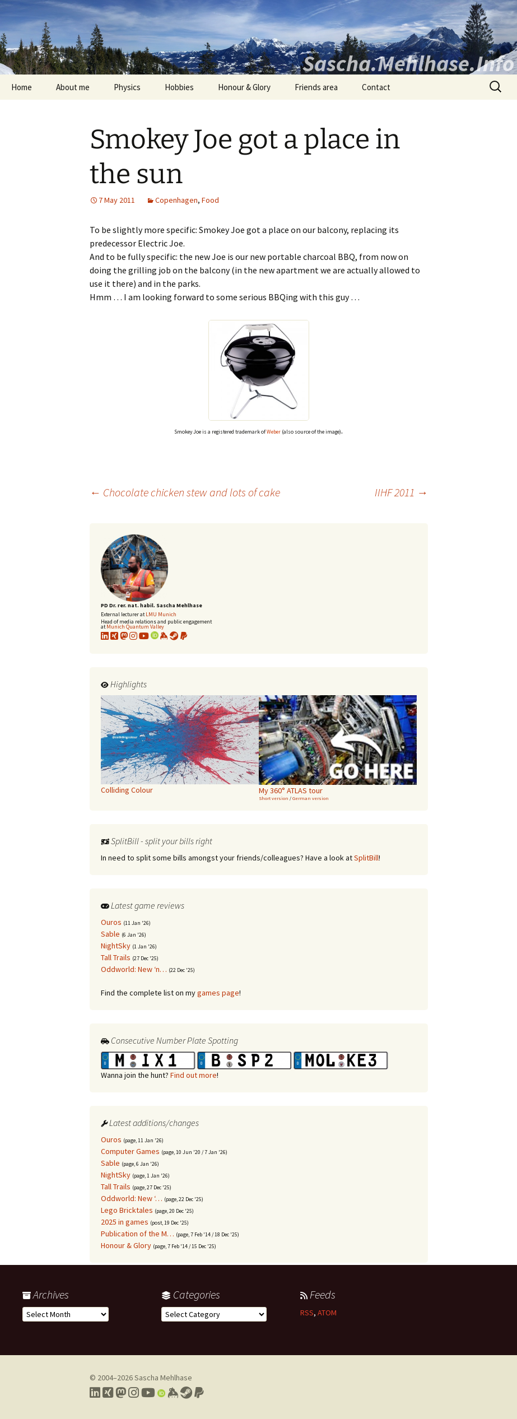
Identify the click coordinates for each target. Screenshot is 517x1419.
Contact (376, 87)
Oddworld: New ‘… (131, 1198)
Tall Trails (116, 957)
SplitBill (366, 858)
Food (210, 200)
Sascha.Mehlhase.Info (408, 63)
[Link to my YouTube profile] (144, 635)
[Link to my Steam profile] (174, 635)
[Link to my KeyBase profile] (164, 635)
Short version (273, 798)
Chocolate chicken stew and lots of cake (185, 492)
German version (310, 798)
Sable (110, 934)
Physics (127, 87)
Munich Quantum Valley (135, 626)
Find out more (193, 1075)
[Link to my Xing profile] (108, 1393)
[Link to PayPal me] (183, 635)
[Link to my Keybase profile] (172, 1393)
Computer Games (130, 1151)
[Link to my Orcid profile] (155, 635)
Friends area (316, 87)
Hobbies (179, 87)
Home (21, 87)
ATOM (327, 1313)
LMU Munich (161, 614)
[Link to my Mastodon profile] (124, 635)
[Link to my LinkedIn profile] (105, 635)
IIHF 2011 (401, 492)
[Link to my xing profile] (114, 635)
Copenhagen (176, 200)
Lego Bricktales (127, 1210)
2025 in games (124, 1222)
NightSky (116, 946)
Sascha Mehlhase (163, 1378)
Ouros (111, 922)
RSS (307, 1313)
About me (73, 87)
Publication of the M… (137, 1234)
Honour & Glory (244, 87)
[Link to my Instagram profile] (133, 635)
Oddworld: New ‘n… (134, 969)
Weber (274, 432)
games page (218, 993)
